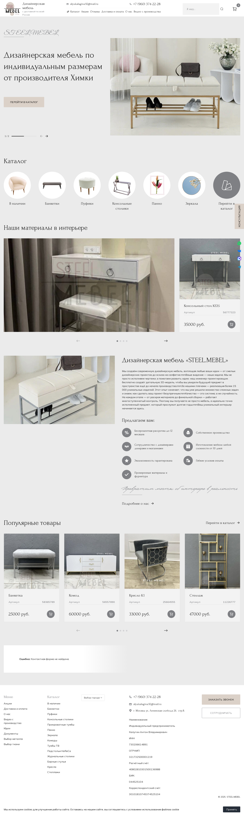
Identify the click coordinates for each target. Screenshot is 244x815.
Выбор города (93, 697)
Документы (11, 733)
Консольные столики (60, 719)
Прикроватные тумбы (60, 724)
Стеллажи (53, 772)
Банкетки (53, 708)
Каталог (75, 11)
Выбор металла (13, 738)
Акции (85, 11)
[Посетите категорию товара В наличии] (17, 189)
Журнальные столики (60, 756)
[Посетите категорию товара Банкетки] (52, 189)
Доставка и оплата (112, 11)
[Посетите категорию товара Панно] (156, 189)
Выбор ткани (12, 744)
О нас (128, 11)
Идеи (7, 728)
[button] (47, 136)
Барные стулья (56, 761)
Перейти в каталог (24, 102)
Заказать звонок (221, 699)
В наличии (53, 703)
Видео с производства (147, 11)
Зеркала (52, 735)
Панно (51, 729)
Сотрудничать (221, 712)
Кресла (51, 766)
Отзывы (95, 11)
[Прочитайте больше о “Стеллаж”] (231, 614)
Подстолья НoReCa (59, 751)
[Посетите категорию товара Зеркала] (191, 189)
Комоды (52, 740)
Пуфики (52, 714)
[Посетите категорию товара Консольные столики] (122, 191)
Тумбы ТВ (53, 745)
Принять (231, 809)
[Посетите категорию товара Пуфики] (87, 189)
